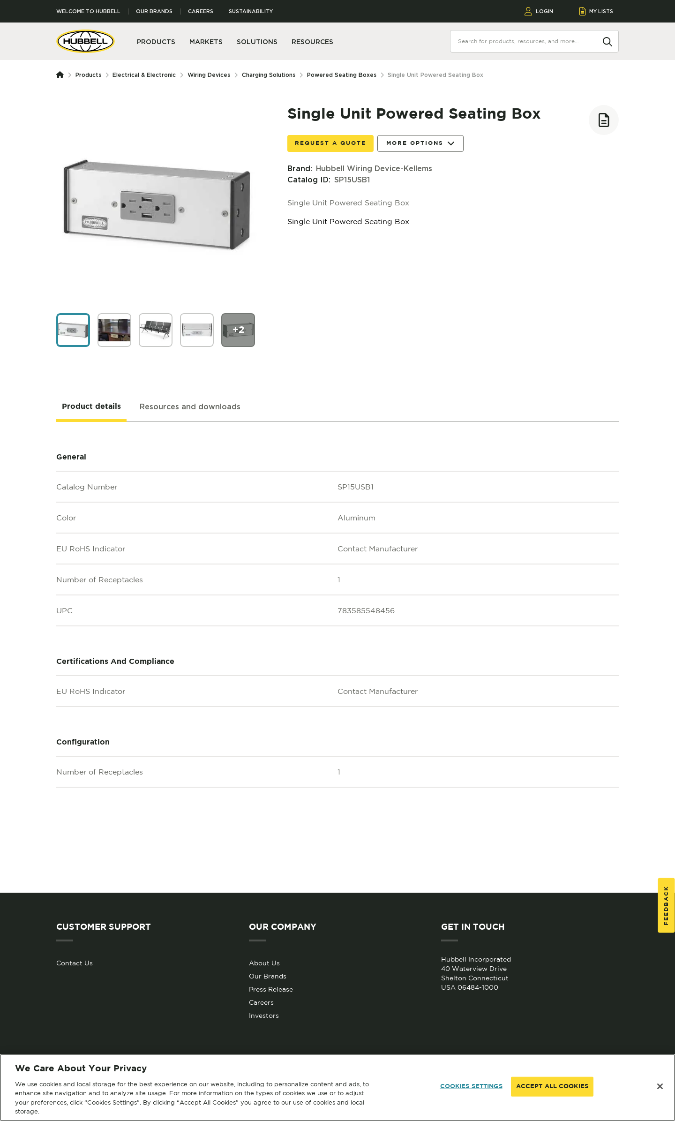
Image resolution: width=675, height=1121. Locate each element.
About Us (264, 963)
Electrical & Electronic (144, 74)
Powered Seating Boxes (341, 74)
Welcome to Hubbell (88, 11)
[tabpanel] (337, 657)
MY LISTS (596, 11)
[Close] (660, 1086)
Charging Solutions (268, 74)
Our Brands (154, 11)
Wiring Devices (209, 74)
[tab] (91, 407)
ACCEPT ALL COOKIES (552, 1086)
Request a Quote (330, 143)
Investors (264, 1015)
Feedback (666, 905)
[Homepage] (62, 75)
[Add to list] (604, 120)
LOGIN (539, 11)
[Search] (607, 41)
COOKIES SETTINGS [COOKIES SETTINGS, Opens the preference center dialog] (471, 1086)
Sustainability (251, 11)
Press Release (271, 989)
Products (88, 74)
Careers (200, 11)
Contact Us (74, 963)
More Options (420, 143)
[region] (337, 1087)
